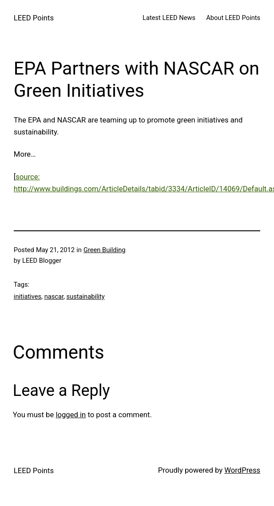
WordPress (242, 470)
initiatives (27, 296)
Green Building (104, 250)
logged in (71, 415)
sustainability (86, 296)
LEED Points (34, 18)
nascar (54, 296)
